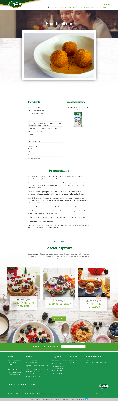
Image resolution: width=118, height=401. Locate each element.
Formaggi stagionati (14, 374)
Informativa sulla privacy (55, 394)
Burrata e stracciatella (14, 372)
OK (86, 399)
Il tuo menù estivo (57, 373)
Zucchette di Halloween (33, 376)
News (87, 360)
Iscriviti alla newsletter (75, 360)
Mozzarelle (11, 367)
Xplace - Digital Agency (103, 394)
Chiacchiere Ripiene (31, 374)
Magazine (56, 356)
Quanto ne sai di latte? (58, 366)
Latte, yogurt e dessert (14, 360)
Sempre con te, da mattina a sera (96, 362)
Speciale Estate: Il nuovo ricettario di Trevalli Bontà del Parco (59, 361)
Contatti (71, 362)
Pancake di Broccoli (31, 362)
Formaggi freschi (13, 369)
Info (83, 399)
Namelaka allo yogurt (32, 360)
